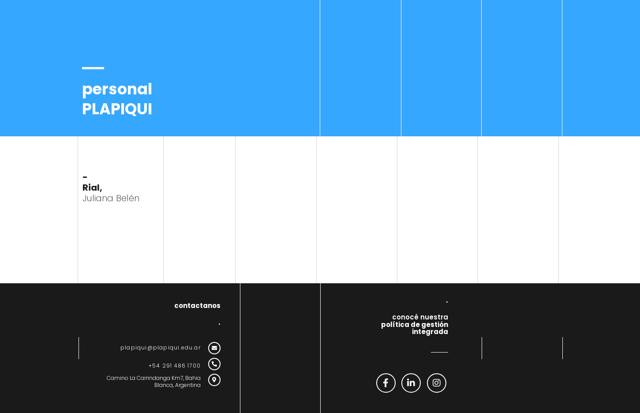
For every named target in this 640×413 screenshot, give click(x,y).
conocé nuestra (414, 324)
